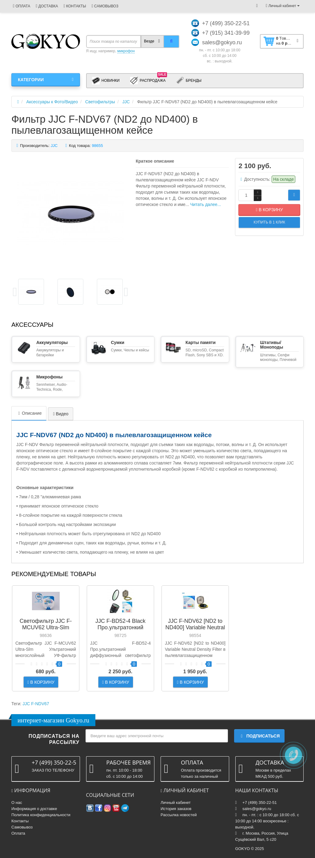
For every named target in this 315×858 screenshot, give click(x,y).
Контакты (20, 821)
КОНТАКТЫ (74, 6)
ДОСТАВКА (47, 6)
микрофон (126, 51)
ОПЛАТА (21, 6)
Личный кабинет (176, 802)
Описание (29, 413)
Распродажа (148, 80)
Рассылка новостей (179, 815)
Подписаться (259, 735)
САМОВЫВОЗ (105, 6)
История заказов (176, 808)
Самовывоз (22, 827)
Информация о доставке (34, 808)
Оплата (18, 833)
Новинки (106, 81)
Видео (60, 413)
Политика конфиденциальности (40, 815)
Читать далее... (205, 204)
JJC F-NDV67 (35, 703)
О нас (16, 802)
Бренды (188, 81)
